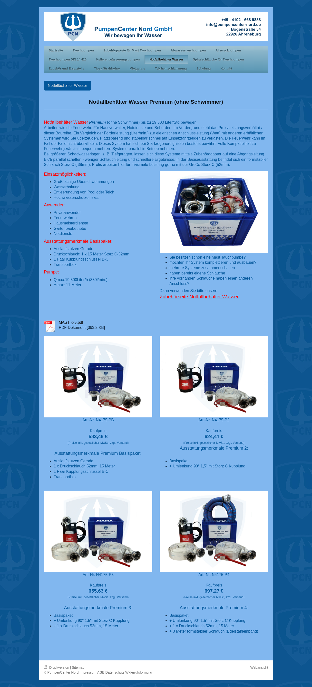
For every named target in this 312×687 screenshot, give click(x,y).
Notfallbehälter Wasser (67, 85)
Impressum (88, 672)
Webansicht (259, 667)
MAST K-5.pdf (71, 322)
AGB (101, 672)
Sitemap (78, 667)
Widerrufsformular (138, 672)
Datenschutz (114, 672)
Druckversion (57, 667)
